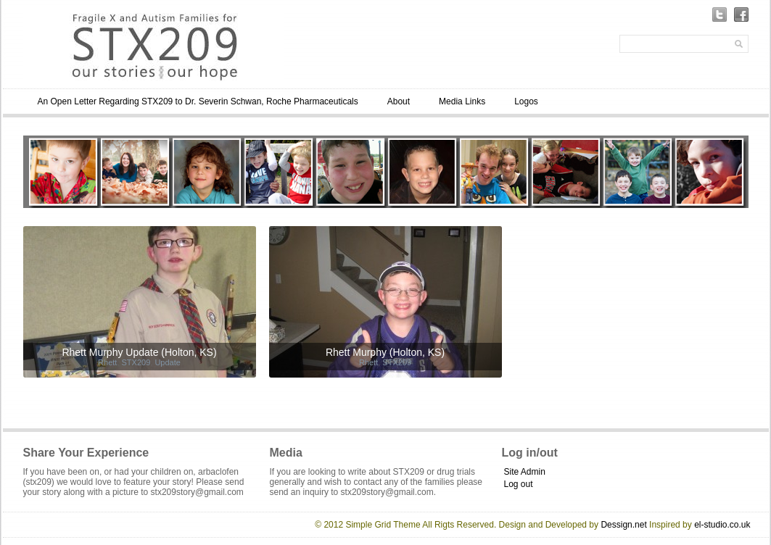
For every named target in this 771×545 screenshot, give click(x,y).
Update (167, 362)
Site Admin (524, 472)
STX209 (136, 362)
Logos (526, 101)
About (398, 101)
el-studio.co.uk (722, 525)
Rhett (107, 362)
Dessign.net (623, 525)
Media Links (462, 101)
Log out (518, 484)
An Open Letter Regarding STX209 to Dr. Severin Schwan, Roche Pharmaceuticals (198, 101)
